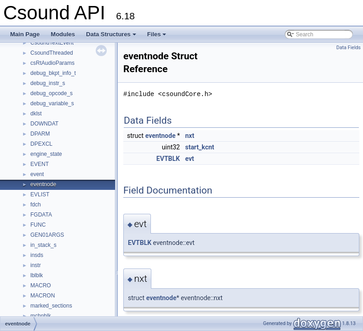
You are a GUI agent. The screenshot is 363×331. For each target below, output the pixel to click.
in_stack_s (43, 245)
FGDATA (41, 214)
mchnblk (40, 316)
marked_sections (51, 305)
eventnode (43, 184)
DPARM (40, 134)
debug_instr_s (47, 83)
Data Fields (348, 48)
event (37, 174)
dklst (36, 113)
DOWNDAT (44, 123)
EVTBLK (168, 158)
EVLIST (39, 194)
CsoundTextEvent (52, 43)
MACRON (42, 295)
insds (36, 255)
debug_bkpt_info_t (53, 73)
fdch (35, 204)
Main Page (25, 34)
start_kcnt (199, 147)
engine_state (46, 154)
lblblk (36, 275)
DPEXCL (41, 144)
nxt (189, 135)
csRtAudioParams (52, 63)
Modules (63, 34)
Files (157, 37)
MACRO (40, 285)
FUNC (38, 225)
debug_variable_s (52, 103)
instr (35, 265)
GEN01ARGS (47, 235)
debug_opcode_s (51, 93)
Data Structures (112, 37)
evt (189, 158)
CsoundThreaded (51, 53)
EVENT (39, 164)
